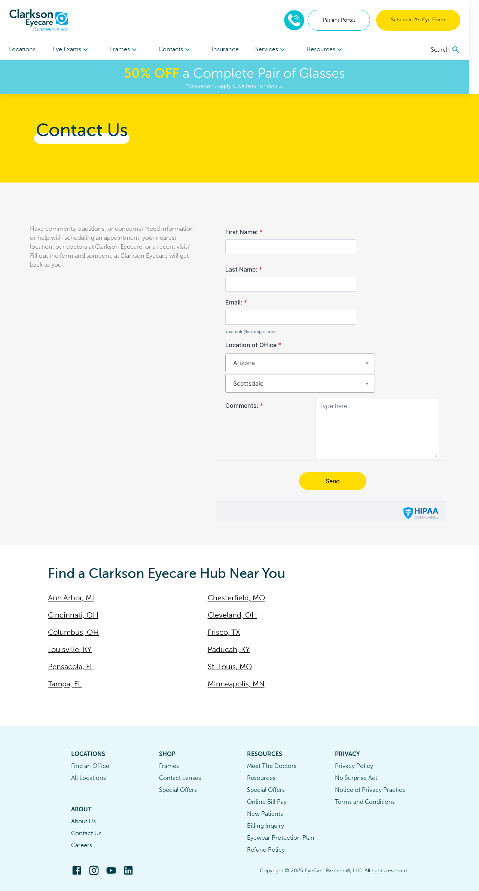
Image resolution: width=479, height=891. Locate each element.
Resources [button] (333, 49)
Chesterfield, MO (236, 598)
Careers (81, 845)
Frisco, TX (224, 632)
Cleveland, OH (232, 615)
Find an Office (90, 766)
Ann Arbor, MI (71, 598)
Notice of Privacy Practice (370, 790)
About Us (83, 821)
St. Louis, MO (230, 666)
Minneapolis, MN (236, 684)
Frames (169, 766)
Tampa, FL (65, 684)
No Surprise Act (356, 778)
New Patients (265, 814)
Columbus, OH (73, 632)
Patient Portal (348, 20)
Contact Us (86, 833)
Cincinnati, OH (73, 615)
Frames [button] (126, 49)
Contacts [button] (178, 49)
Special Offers (178, 790)
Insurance (230, 49)
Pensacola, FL (71, 666)
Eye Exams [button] (72, 49)
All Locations (88, 778)
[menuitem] (72, 49)
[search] (455, 49)
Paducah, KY (229, 649)
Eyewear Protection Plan (280, 838)
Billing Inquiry (265, 826)
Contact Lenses (180, 778)
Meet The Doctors (271, 766)
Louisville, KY (70, 649)
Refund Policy (266, 849)
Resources (261, 778)
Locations (22, 49)
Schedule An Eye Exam (428, 19)
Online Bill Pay (267, 802)
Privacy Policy (354, 766)
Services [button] (277, 49)
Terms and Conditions (365, 802)
